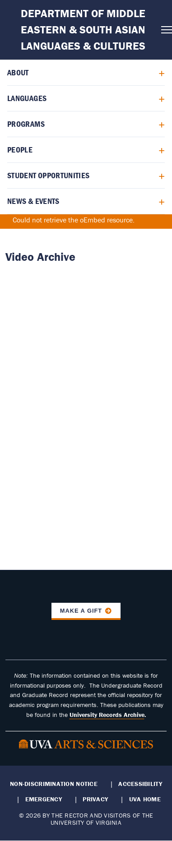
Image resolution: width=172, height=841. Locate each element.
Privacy (95, 799)
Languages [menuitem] (26, 98)
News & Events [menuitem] (33, 201)
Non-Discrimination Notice (54, 783)
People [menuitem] (20, 149)
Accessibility (140, 783)
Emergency (43, 799)
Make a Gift (81, 610)
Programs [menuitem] (26, 124)
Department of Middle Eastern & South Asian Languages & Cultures (83, 29)
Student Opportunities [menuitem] (48, 175)
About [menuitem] (18, 72)
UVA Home (145, 799)
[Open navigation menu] (164, 29)
